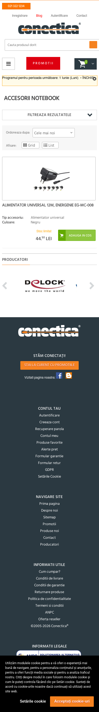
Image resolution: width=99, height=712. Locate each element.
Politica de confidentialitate (49, 599)
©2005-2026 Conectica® (49, 626)
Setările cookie (33, 701)
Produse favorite (49, 443)
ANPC (49, 613)
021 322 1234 (16, 6)
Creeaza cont (49, 422)
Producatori (49, 545)
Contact (49, 538)
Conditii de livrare (49, 579)
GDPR (49, 470)
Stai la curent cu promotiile (49, 365)
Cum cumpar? (49, 572)
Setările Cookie (49, 477)
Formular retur (49, 463)
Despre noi (49, 511)
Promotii (43, 63)
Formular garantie (49, 456)
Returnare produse (49, 592)
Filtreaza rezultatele (49, 115)
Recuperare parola (49, 429)
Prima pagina (49, 504)
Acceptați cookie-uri (72, 701)
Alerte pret (49, 450)
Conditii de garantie (49, 585)
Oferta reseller (49, 619)
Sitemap (49, 517)
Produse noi (49, 531)
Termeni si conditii (49, 606)
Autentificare (49, 416)
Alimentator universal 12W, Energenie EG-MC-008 (48, 205)
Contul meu (49, 436)
